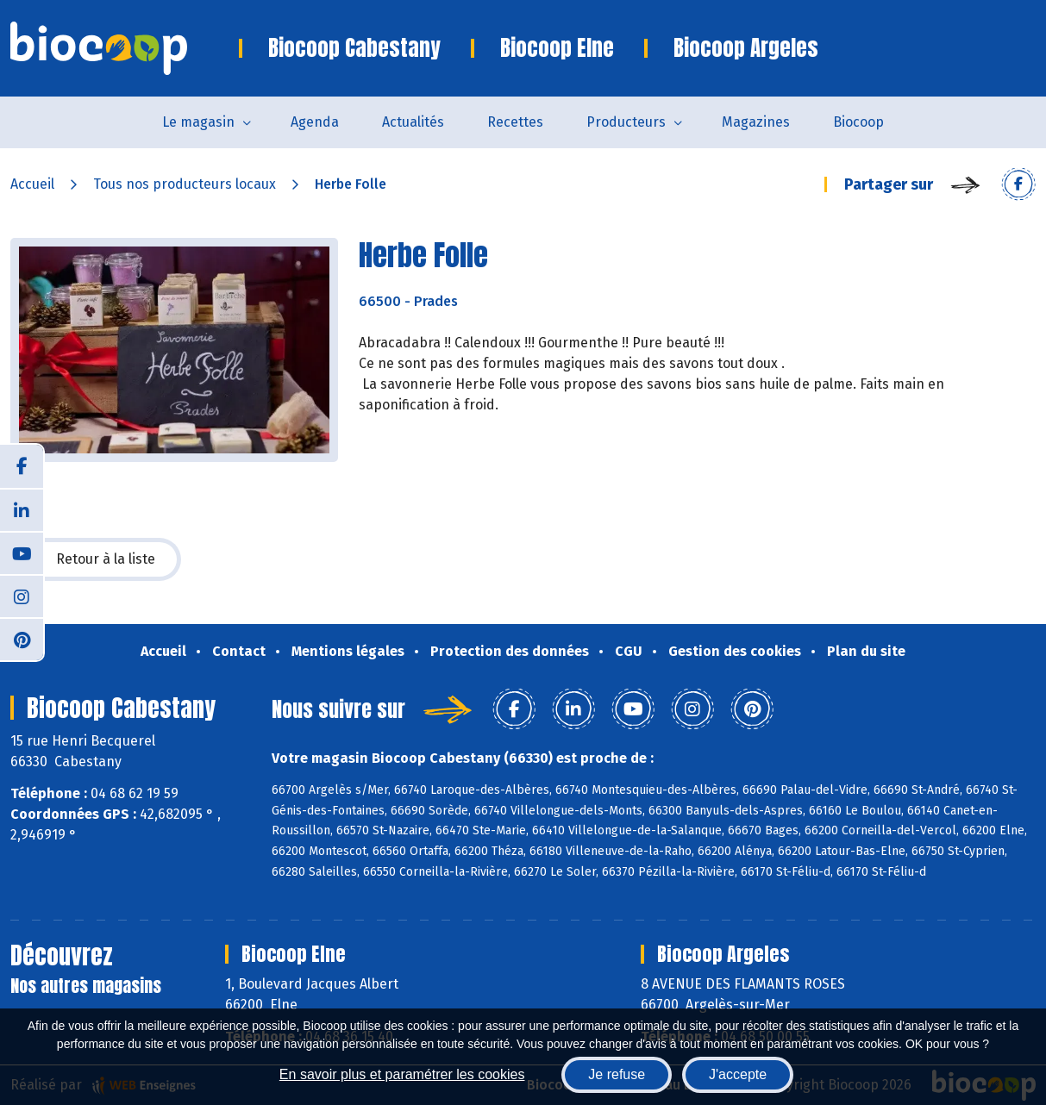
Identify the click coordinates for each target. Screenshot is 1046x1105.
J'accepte (738, 1074)
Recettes (515, 122)
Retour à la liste (95, 559)
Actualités (413, 122)
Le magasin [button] (198, 122)
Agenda (315, 122)
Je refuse (616, 1074)
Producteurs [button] (626, 122)
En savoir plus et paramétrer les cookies (402, 1074)
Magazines (756, 122)
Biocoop (858, 122)
